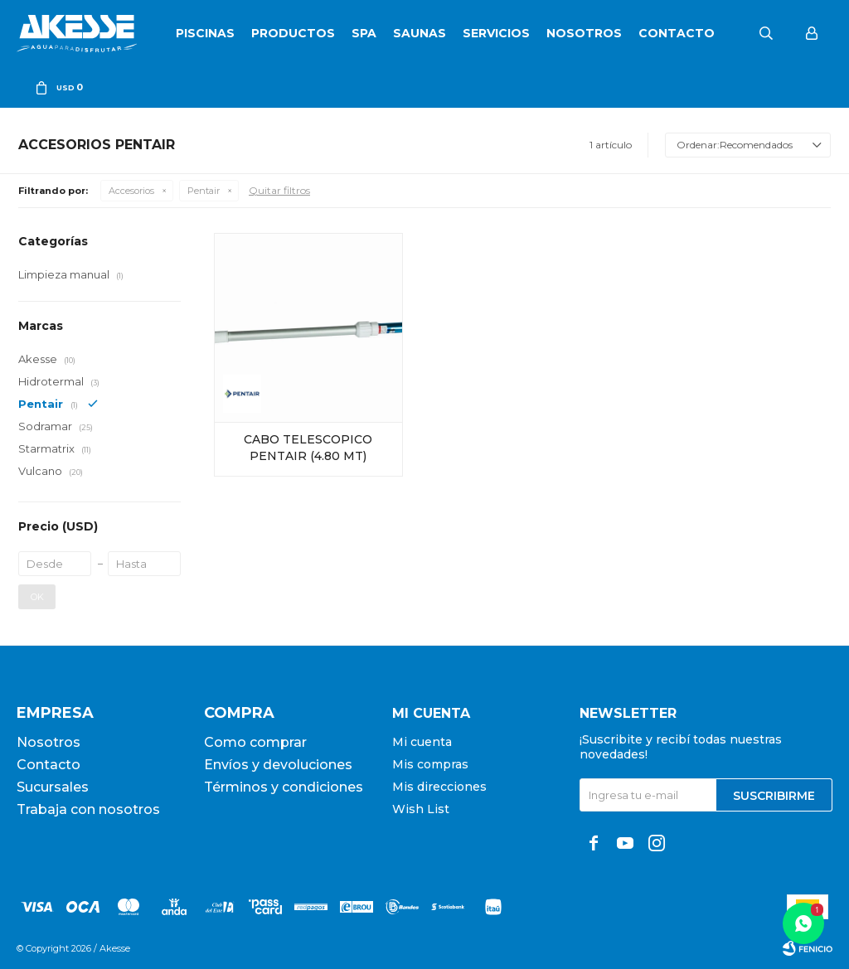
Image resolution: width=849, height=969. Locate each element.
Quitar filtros (279, 190)
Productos (293, 33)
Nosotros (584, 33)
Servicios (496, 33)
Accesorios (131, 190)
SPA (364, 33)
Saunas (419, 33)
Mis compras (430, 764)
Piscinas (205, 33)
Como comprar (255, 742)
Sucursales (53, 787)
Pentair (203, 190)
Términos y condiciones (283, 787)
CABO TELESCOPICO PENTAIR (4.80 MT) (308, 447)
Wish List (420, 809)
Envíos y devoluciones (278, 765)
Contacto (676, 33)
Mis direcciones (439, 786)
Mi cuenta (422, 741)
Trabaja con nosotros (88, 809)
